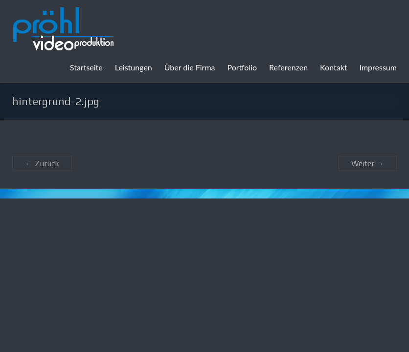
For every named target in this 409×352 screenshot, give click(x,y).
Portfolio (242, 67)
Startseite (86, 67)
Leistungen (133, 67)
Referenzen (288, 67)
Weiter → (367, 163)
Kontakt (333, 67)
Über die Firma (189, 67)
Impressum (378, 67)
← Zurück (42, 163)
